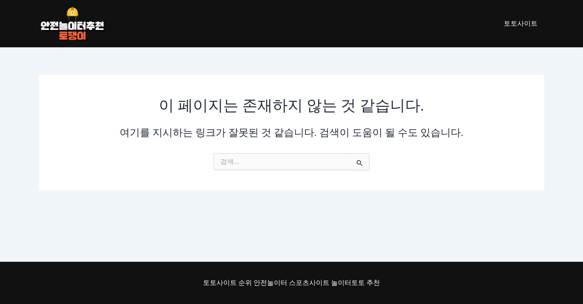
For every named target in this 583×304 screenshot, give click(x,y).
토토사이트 (521, 23)
